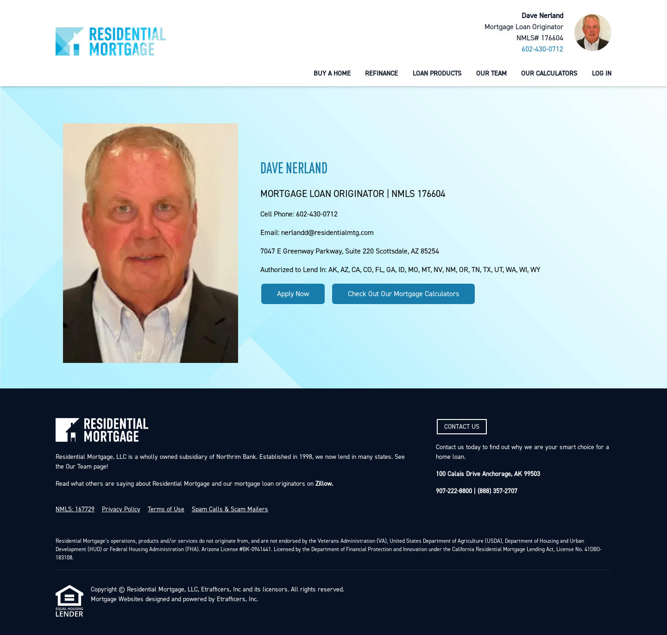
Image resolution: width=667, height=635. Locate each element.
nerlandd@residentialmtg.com (327, 232)
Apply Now (293, 293)
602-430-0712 (542, 49)
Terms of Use (166, 509)
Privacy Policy (121, 509)
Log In (601, 73)
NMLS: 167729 (75, 509)
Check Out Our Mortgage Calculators (403, 293)
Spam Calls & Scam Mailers (230, 509)
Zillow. (323, 484)
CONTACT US (461, 427)
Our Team (491, 73)
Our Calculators (549, 73)
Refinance (381, 73)
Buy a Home (332, 73)
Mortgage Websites (117, 599)
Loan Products (437, 73)
